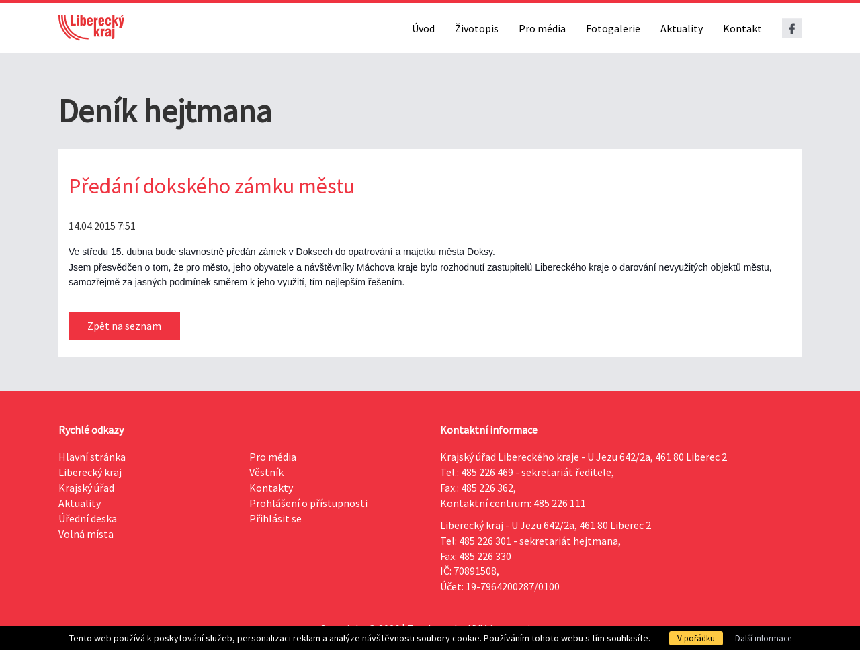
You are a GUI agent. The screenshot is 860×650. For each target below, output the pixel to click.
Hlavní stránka (92, 456)
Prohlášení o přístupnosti (308, 503)
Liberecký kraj (90, 472)
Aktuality (681, 28)
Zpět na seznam (124, 325)
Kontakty (271, 487)
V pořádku (696, 638)
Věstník (266, 472)
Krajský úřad (86, 487)
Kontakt (742, 28)
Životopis (477, 28)
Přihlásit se (275, 518)
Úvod (423, 28)
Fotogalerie (613, 28)
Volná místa (86, 534)
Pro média (542, 28)
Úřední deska (87, 518)
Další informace (763, 638)
